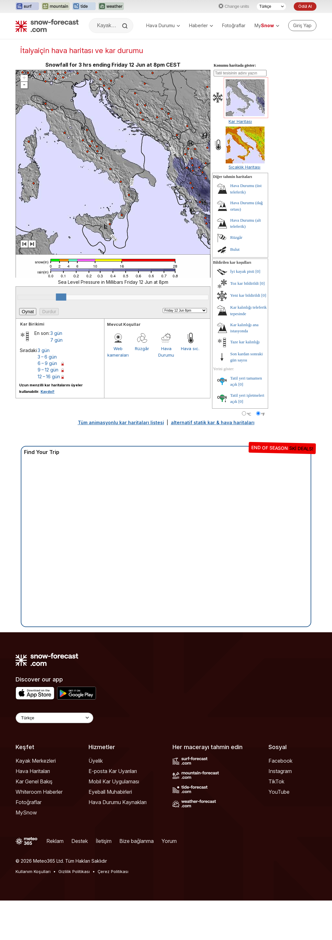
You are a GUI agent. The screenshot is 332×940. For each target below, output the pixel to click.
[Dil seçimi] (271, 6)
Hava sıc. (190, 348)
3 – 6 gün (47, 356)
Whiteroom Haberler (39, 792)
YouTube (279, 792)
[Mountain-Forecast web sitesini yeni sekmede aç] (56, 6)
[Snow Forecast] (47, 25)
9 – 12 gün (48, 369)
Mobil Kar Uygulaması (114, 781)
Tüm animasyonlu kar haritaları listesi (121, 422)
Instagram (280, 771)
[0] (257, 271)
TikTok (276, 781)
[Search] (125, 25)
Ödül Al (305, 6)
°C (249, 414)
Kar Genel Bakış (34, 781)
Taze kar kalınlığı (245, 341)
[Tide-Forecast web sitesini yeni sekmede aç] (84, 6)
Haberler (201, 25)
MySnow (26, 812)
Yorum (169, 841)
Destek (79, 841)
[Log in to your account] (302, 25)
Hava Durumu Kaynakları (118, 802)
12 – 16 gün (49, 376)
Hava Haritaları (33, 771)
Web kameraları (118, 352)
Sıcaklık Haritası (244, 167)
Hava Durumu (163, 25)
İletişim (104, 841)
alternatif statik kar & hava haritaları (213, 422)
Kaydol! (47, 391)
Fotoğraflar (233, 25)
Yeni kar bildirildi (245, 295)
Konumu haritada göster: (235, 65)
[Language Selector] (54, 718)
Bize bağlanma (136, 841)
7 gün (56, 340)
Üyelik (96, 761)
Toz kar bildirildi (244, 283)
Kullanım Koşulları (33, 871)
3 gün (56, 333)
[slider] (61, 297)
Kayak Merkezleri (36, 761)
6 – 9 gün (47, 363)
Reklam (55, 841)
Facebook (280, 761)
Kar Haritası (240, 121)
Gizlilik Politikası (74, 871)
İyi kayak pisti (242, 271)
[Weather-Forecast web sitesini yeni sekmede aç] (111, 6)
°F (263, 414)
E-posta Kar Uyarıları (113, 771)
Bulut (235, 249)
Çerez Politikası (113, 871)
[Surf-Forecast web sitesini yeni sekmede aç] (27, 6)
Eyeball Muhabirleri (110, 792)
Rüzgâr (142, 348)
